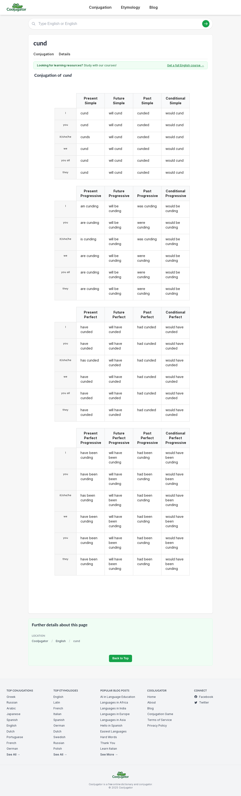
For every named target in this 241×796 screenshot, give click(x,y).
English (61, 641)
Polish (57, 748)
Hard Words (108, 737)
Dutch (11, 731)
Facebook (203, 697)
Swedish (59, 737)
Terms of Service (159, 720)
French (11, 743)
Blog (153, 7)
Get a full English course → (185, 65)
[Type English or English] (120, 23)
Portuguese (15, 737)
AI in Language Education (117, 697)
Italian (57, 714)
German (12, 748)
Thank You (107, 743)
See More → (109, 754)
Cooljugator (40, 641)
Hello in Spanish (111, 725)
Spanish (12, 720)
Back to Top (120, 658)
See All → (13, 754)
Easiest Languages (113, 731)
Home (151, 697)
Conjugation (100, 7)
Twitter (201, 702)
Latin (56, 702)
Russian (12, 702)
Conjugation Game (160, 714)
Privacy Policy (157, 725)
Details (64, 54)
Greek (11, 697)
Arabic (11, 708)
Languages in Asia (113, 720)
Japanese (13, 714)
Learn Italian (108, 748)
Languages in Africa (114, 702)
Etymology (130, 7)
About (151, 702)
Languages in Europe (115, 714)
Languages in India (113, 708)
